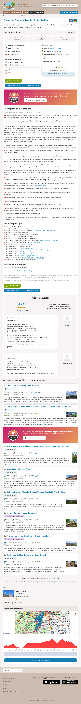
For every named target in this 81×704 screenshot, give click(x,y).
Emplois (5, 685)
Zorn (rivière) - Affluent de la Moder (44, 231)
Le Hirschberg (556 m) (25, 244)
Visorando (6, 16)
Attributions (6, 633)
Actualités (6, 688)
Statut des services (34, 700)
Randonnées (16, 12)
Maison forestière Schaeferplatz (48, 240)
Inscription (64, 12)
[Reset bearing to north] (75, 620)
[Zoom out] (75, 617)
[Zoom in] (75, 614)
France (50, 45)
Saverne (54, 51)
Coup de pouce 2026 (10, 692)
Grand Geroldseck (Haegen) (28, 254)
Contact (5, 695)
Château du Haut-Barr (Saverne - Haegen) (32, 258)
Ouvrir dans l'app (13, 81)
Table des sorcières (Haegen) (41, 250)
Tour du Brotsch (41, 185)
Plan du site (7, 681)
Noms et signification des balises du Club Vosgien (19, 271)
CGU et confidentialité (10, 678)
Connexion (73, 12)
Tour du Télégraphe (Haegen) (28, 256)
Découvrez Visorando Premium (58, 74)
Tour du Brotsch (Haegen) (27, 248)
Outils (7, 12)
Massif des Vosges (55, 48)
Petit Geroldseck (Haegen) (27, 252)
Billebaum (22, 161)
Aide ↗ (26, 12)
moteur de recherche (52, 578)
